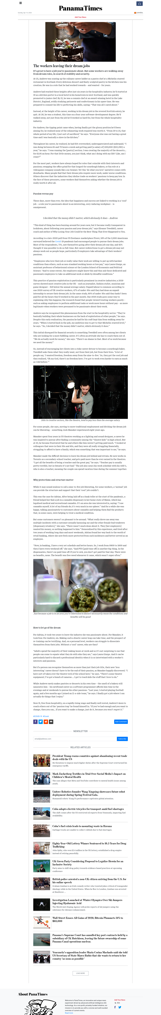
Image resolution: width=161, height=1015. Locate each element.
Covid (58, 241)
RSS (117, 1003)
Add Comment (121, 722)
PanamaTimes (80, 7)
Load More (80, 973)
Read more (69, 1013)
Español (138, 13)
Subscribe (122, 739)
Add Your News (80, 17)
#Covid (46, 716)
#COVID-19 (37, 716)
